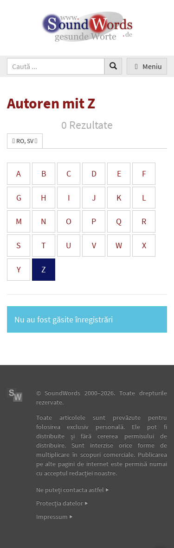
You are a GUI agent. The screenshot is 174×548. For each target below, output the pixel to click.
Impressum (52, 516)
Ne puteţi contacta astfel (70, 489)
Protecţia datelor (59, 503)
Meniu (147, 66)
